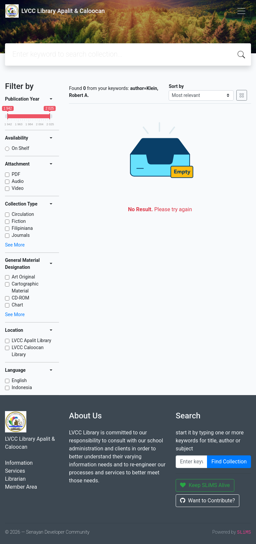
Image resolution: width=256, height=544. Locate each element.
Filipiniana (22, 228)
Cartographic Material (25, 287)
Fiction (19, 221)
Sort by (176, 86)
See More (15, 245)
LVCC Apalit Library (31, 340)
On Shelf (20, 148)
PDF (16, 174)
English (19, 380)
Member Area (21, 487)
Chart (17, 304)
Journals (21, 235)
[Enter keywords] (191, 461)
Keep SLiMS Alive (205, 485)
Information (19, 463)
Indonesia (22, 387)
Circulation (23, 214)
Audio (18, 181)
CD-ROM (20, 297)
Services (15, 471)
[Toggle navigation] (241, 11)
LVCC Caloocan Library (28, 351)
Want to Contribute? (207, 500)
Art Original (23, 276)
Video (18, 188)
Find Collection (229, 461)
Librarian (15, 479)
